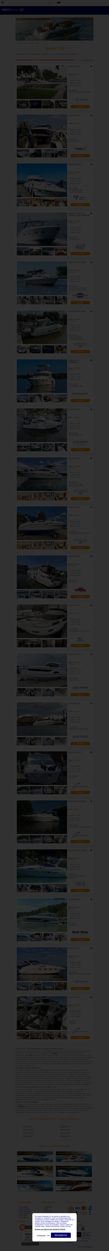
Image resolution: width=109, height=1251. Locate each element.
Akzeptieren (60, 1235)
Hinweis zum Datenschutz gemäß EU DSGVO (50, 1229)
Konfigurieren (41, 1235)
